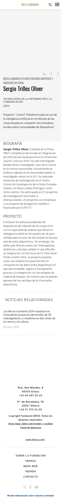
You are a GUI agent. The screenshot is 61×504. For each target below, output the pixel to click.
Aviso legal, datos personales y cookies (30, 423)
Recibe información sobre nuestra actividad (30, 495)
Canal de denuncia (30, 427)
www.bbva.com (35, 439)
